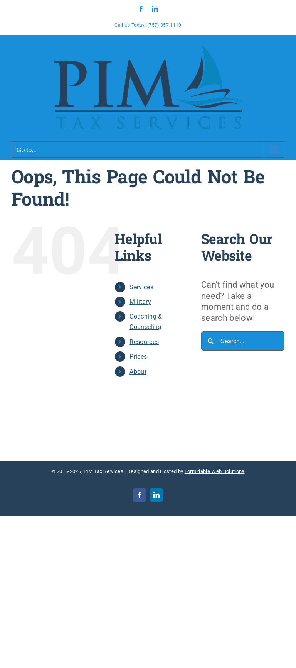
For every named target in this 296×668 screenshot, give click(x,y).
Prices (138, 356)
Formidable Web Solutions (215, 471)
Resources (144, 342)
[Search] (210, 341)
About (138, 371)
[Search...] (242, 341)
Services (141, 287)
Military (140, 301)
